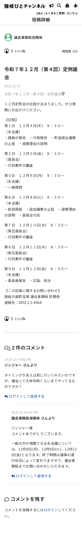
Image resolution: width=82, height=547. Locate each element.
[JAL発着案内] (76, 6)
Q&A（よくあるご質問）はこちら (57, 13)
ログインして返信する (26, 396)
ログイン (51, 509)
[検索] (59, 6)
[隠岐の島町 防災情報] (51, 6)
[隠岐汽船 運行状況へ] (67, 6)
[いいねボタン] (6, 50)
